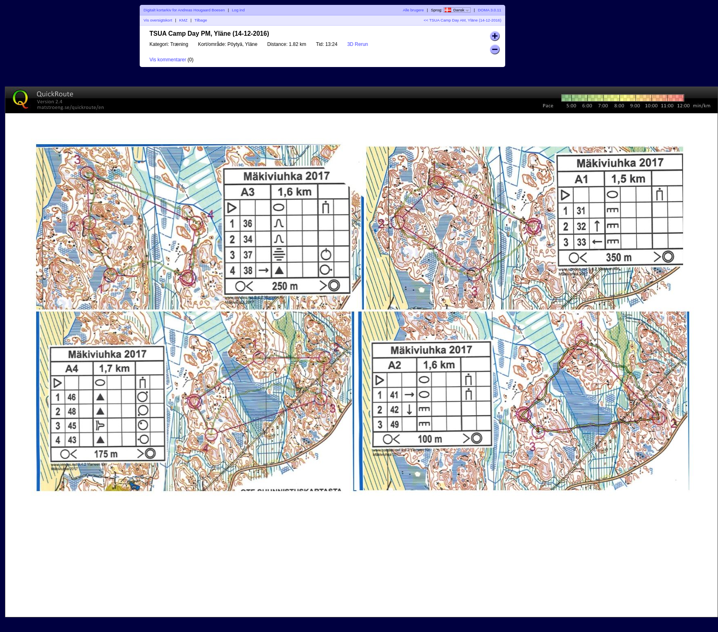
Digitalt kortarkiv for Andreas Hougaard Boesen (184, 10)
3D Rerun (357, 44)
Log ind (238, 10)
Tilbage (201, 20)
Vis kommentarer (167, 60)
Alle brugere (413, 10)
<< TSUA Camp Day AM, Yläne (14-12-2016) (462, 20)
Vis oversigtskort (158, 20)
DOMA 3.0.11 (490, 10)
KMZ (183, 20)
